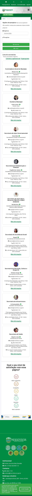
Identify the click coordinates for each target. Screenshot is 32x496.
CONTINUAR (25, 489)
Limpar (16, 48)
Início (4, 18)
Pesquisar (6, 37)
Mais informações (16, 88)
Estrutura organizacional (13, 58)
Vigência (6, 31)
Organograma (25, 58)
